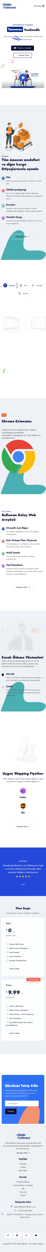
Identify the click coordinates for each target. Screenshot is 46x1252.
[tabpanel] (23, 868)
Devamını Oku (23, 236)
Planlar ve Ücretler (22, 48)
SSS (23, 1188)
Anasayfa (23, 1164)
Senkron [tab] (9, 285)
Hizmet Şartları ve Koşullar (23, 1185)
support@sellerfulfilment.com (23, 1207)
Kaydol (23, 1195)
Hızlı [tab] (23, 285)
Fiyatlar (23, 1167)
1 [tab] (21, 884)
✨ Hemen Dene (22, 55)
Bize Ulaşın (23, 1170)
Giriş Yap (37, 6)
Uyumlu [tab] (23, 293)
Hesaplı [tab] (36, 285)
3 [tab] (24, 884)
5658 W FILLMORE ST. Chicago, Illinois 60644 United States (22, 1216)
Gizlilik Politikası (23, 1182)
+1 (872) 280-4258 (23, 1210)
